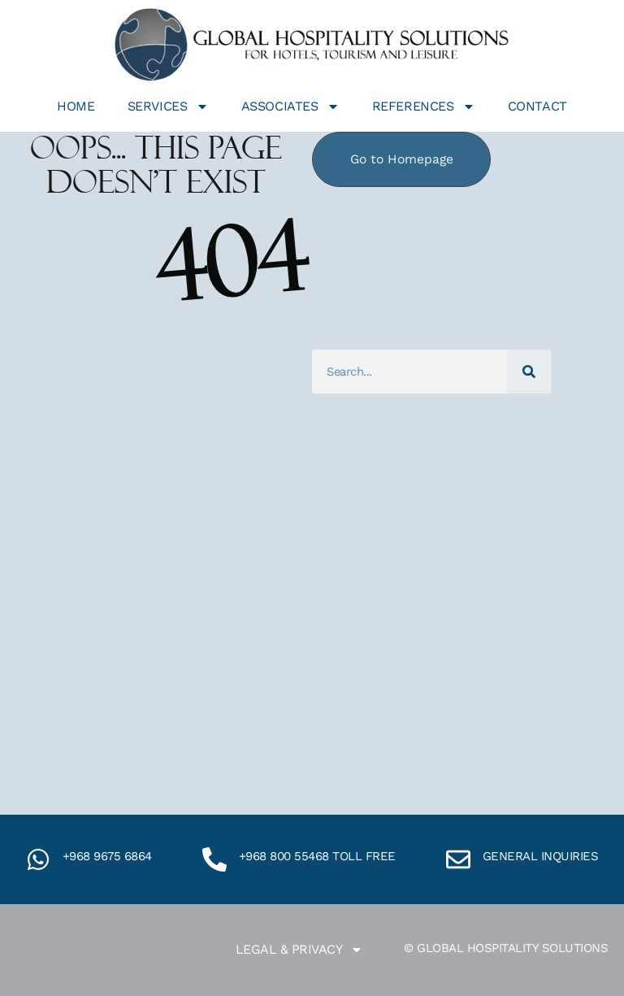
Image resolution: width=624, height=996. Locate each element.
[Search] (529, 372)
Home (75, 106)
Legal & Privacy (300, 949)
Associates (290, 106)
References (423, 106)
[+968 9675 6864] (38, 859)
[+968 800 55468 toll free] (214, 859)
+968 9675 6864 (107, 856)
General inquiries (541, 856)
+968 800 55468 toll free (317, 856)
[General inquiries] (458, 859)
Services (168, 106)
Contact (537, 106)
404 (230, 262)
